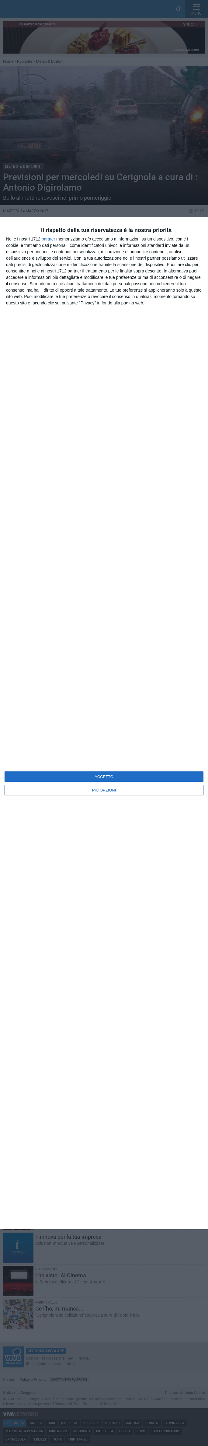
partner (48, 239)
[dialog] (104, 723)
